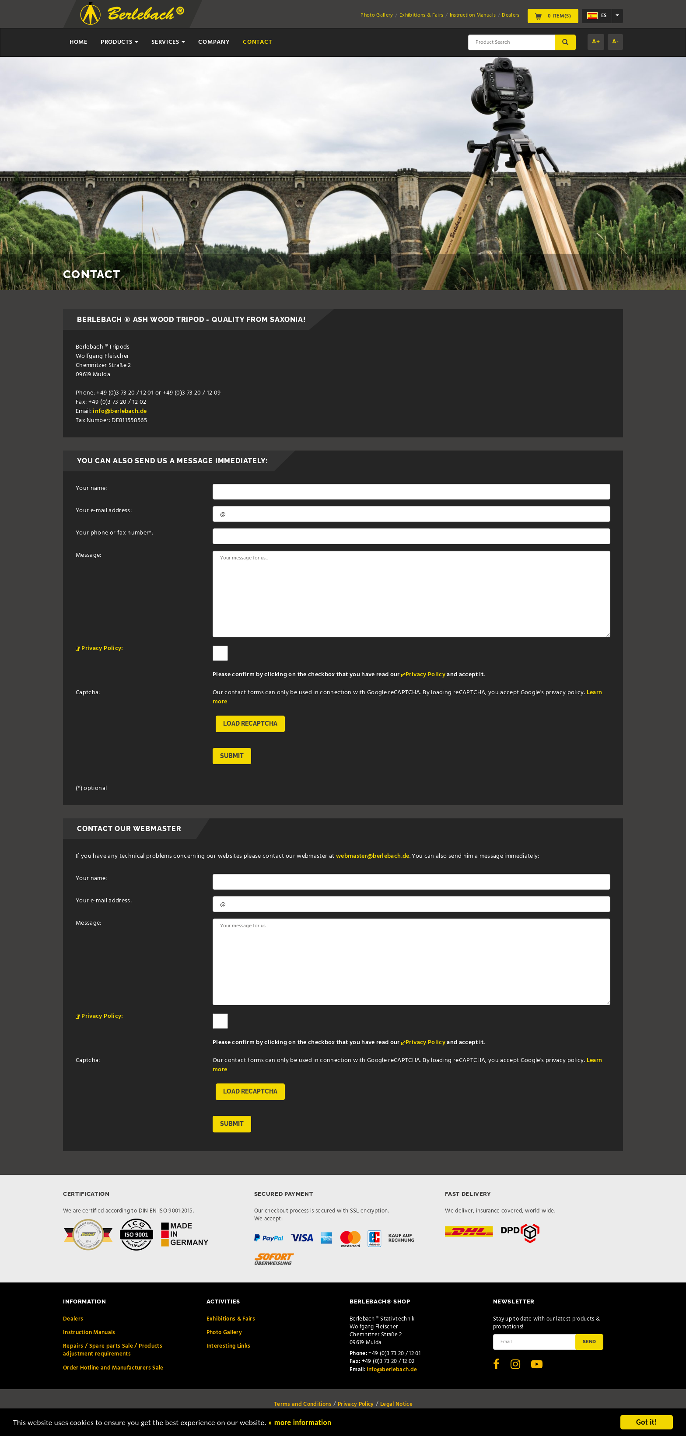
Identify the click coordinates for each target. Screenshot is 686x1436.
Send (589, 1341)
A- (615, 42)
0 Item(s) (553, 15)
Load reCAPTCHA (250, 723)
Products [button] (119, 42)
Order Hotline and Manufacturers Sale (113, 1368)
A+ (596, 42)
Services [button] (168, 42)
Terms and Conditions (303, 1404)
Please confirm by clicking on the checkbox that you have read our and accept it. (349, 674)
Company (214, 42)
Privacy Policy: (102, 648)
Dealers (510, 15)
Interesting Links (228, 1346)
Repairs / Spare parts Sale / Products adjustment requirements (112, 1350)
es (596, 15)
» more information (299, 1423)
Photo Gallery (376, 15)
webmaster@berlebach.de (373, 856)
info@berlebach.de (120, 411)
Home (79, 42)
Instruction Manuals (473, 15)
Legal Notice (396, 1404)
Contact (257, 42)
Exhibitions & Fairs (421, 15)
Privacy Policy (425, 675)
